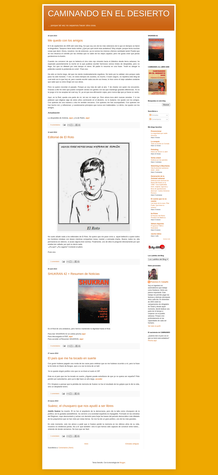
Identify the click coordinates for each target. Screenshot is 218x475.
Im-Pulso (154, 214)
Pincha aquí (152, 341)
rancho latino (156, 234)
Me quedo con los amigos (65, 40)
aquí (71, 118)
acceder (98, 379)
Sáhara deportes (157, 224)
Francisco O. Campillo (159, 282)
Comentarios (155, 119)
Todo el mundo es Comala (160, 143)
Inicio (86, 444)
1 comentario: (55, 261)
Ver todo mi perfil (154, 326)
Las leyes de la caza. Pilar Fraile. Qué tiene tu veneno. (160, 205)
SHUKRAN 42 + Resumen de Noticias (74, 274)
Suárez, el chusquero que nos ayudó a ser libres (80, 406)
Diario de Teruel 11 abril (159, 152)
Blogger (122, 463)
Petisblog (154, 150)
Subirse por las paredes (159, 160)
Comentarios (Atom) (65, 448)
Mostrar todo (166, 239)
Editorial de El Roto (61, 137)
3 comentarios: (55, 346)
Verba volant (156, 158)
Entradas (153, 115)
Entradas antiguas (132, 444)
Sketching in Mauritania (160, 166)
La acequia (155, 141)
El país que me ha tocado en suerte (72, 358)
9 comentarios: (55, 125)
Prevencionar (156, 131)
